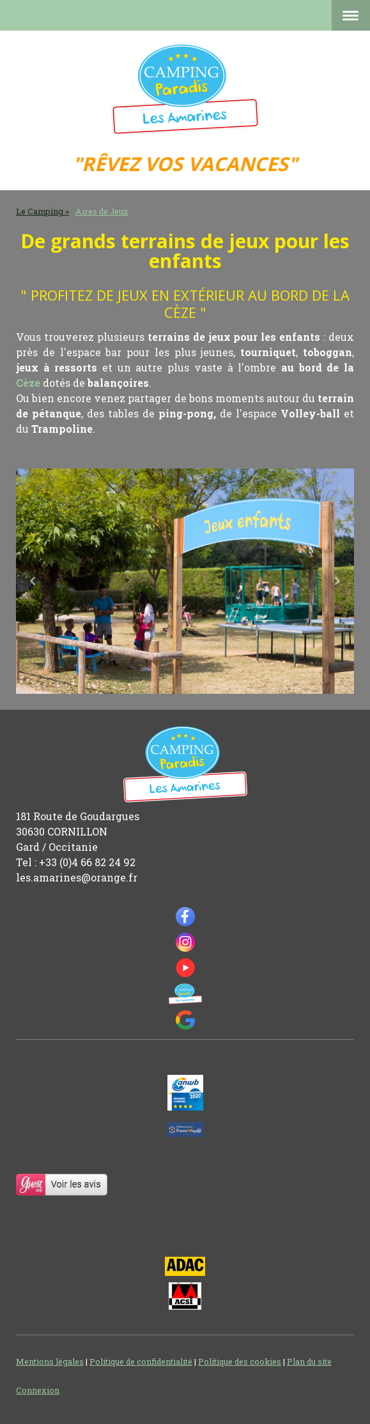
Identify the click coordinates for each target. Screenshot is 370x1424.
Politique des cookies (239, 1361)
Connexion (37, 1390)
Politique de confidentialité (140, 1361)
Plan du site (309, 1361)
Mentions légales (50, 1361)
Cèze (28, 382)
